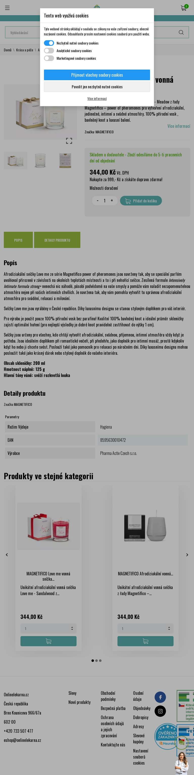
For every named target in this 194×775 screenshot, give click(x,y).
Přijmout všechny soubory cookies (97, 75)
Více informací (97, 98)
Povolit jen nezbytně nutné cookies (97, 86)
